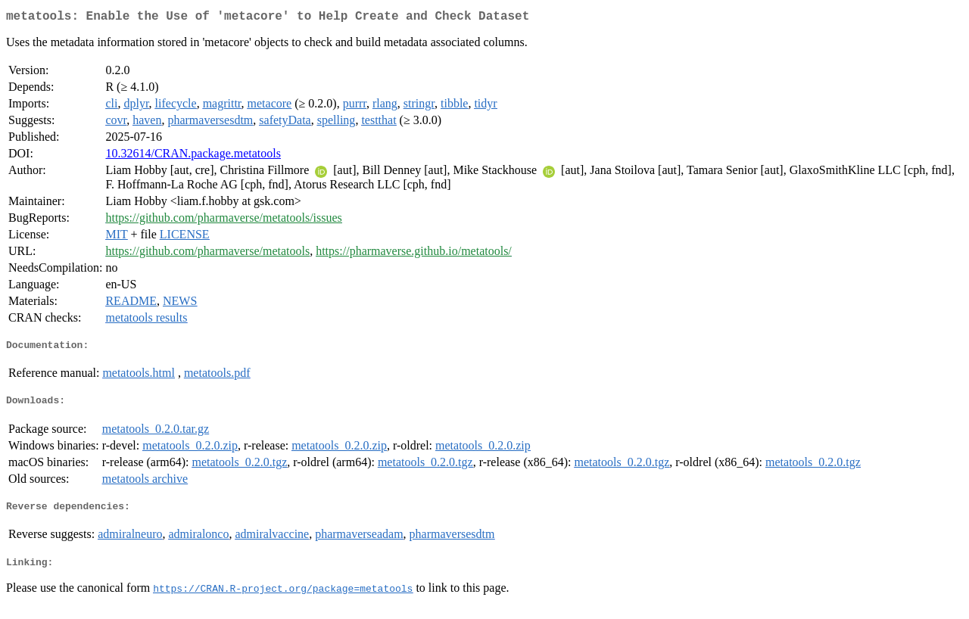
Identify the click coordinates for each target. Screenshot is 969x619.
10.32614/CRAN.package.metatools (193, 156)
